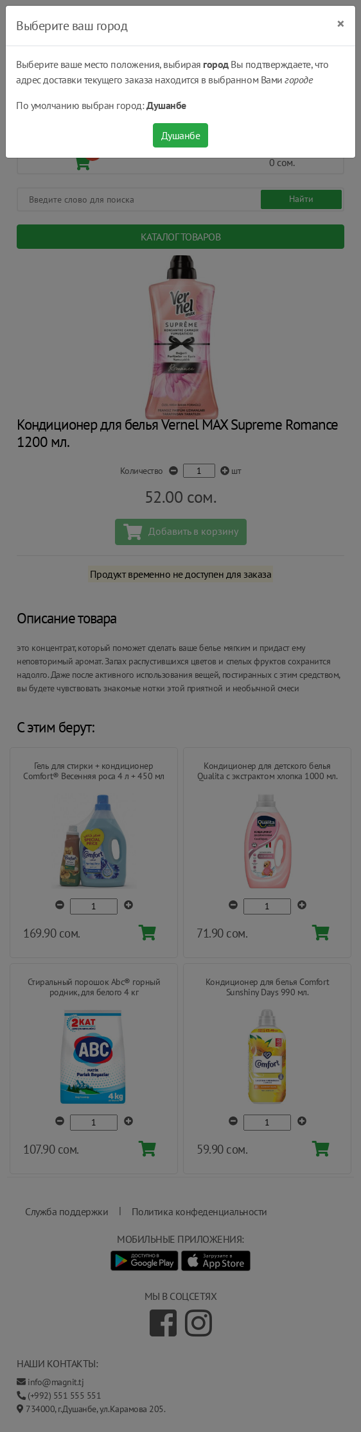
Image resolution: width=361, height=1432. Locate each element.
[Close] (340, 24)
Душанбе (180, 135)
